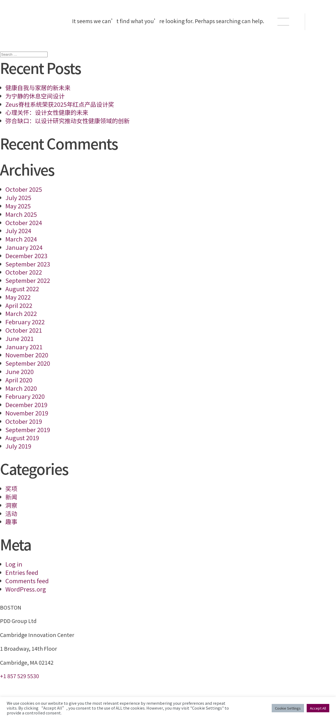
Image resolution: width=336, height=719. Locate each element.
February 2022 (25, 321)
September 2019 (27, 429)
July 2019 (18, 446)
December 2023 (26, 255)
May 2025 (18, 205)
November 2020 (26, 354)
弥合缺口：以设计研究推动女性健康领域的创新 (67, 120)
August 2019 (22, 437)
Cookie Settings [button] (288, 708)
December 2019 (26, 404)
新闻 (11, 496)
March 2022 (21, 313)
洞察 (11, 505)
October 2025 (23, 189)
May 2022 (18, 297)
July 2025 (18, 197)
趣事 (11, 521)
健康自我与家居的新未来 (37, 87)
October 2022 (23, 272)
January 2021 (24, 346)
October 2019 (23, 421)
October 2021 (23, 330)
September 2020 (27, 363)
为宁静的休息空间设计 (35, 95)
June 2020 (19, 371)
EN (321, 22)
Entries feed (21, 572)
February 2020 (25, 396)
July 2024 (18, 230)
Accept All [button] (318, 708)
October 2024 (23, 222)
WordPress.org (25, 589)
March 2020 (21, 388)
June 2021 (19, 338)
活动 (11, 513)
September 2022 (27, 280)
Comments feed (27, 580)
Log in (13, 564)
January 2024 (24, 247)
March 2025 (21, 214)
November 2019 (26, 412)
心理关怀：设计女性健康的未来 (46, 112)
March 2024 (21, 238)
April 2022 (18, 305)
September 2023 (27, 263)
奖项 (11, 488)
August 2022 (22, 288)
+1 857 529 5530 (19, 676)
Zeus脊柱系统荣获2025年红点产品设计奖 (59, 104)
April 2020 (18, 379)
